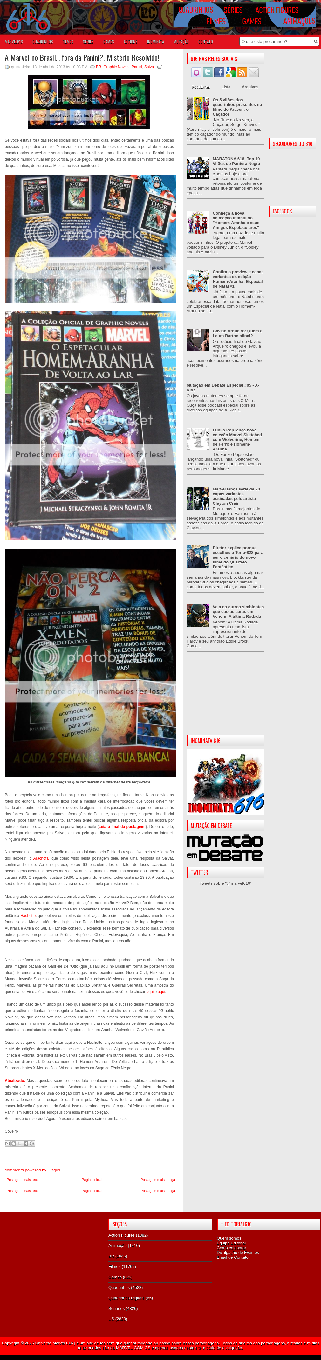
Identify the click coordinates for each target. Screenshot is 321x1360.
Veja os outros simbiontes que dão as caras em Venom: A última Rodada (238, 611)
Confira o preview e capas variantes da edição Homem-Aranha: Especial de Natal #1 (238, 279)
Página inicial (92, 1180)
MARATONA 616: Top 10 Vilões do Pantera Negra (236, 161)
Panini (137, 67)
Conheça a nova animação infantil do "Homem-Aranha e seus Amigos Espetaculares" (236, 220)
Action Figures (121, 1235)
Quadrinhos (119, 1287)
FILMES (68, 41)
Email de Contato (233, 1257)
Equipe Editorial (231, 1243)
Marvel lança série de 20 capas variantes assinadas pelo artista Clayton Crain (236, 496)
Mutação (181, 41)
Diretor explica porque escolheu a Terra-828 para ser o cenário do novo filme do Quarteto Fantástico (238, 557)
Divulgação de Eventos (238, 1252)
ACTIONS (131, 41)
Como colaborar (231, 1247)
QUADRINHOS (42, 41)
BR (98, 67)
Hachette (28, 915)
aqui (150, 992)
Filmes (114, 1266)
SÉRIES (88, 41)
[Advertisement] (225, 698)
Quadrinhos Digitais (126, 1298)
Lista (226, 87)
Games (115, 1277)
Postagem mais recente (25, 1180)
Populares (201, 87)
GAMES (108, 41)
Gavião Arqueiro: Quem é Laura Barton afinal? (237, 333)
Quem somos (229, 1238)
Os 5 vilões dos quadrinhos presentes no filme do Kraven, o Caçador (237, 107)
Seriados (116, 1308)
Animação (117, 1245)
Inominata (155, 41)
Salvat (149, 67)
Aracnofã (41, 858)
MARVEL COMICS (133, 1347)
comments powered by (32, 1170)
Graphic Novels (116, 67)
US (111, 1319)
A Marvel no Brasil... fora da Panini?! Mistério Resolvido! (82, 57)
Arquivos (250, 87)
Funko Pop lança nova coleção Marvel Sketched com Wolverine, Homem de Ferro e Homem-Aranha (237, 439)
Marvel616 (14, 41)
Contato (205, 41)
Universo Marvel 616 (54, 1343)
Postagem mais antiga (157, 1180)
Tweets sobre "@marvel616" (225, 883)
